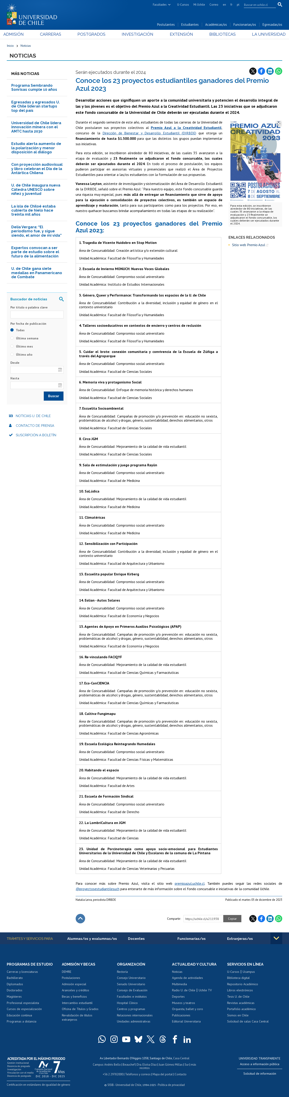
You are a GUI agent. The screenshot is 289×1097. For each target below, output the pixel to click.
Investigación (137, 34)
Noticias (26, 45)
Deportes (178, 996)
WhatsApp (278, 71)
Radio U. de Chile (183, 990)
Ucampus (249, 972)
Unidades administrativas (133, 1021)
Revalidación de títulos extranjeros (77, 1017)
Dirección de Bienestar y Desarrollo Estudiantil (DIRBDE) (149, 133)
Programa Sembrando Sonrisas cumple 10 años (34, 87)
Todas (17, 330)
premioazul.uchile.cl (190, 883)
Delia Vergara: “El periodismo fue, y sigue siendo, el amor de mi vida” (36, 231)
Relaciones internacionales (135, 1015)
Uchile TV (205, 990)
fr (231, 5)
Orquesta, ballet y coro (187, 1009)
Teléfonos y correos (138, 1074)
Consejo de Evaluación (132, 990)
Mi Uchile (199, 5)
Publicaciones (181, 1015)
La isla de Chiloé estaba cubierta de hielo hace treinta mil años (33, 210)
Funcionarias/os (244, 24)
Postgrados (93, 34)
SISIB (110, 1085)
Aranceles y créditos (75, 990)
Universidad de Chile (128, 1085)
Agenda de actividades (187, 978)
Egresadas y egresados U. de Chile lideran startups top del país (35, 106)
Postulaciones (71, 978)
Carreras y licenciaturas (22, 972)
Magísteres (14, 996)
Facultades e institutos (132, 996)
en (224, 5)
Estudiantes (190, 24)
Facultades (160, 5)
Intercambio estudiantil (77, 1003)
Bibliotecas (220, 34)
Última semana (24, 338)
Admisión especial (74, 984)
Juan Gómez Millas (171, 1065)
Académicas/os (216, 24)
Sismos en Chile (238, 1015)
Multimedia (179, 984)
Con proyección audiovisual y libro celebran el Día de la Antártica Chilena (37, 168)
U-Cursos (183, 5)
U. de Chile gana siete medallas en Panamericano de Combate (36, 272)
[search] (257, 4)
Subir (80, 918)
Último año (21, 354)
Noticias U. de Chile (33, 416)
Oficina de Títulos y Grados (80, 1009)
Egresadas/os (272, 24)
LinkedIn (270, 71)
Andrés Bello (112, 1065)
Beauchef (129, 1065)
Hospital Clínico (127, 1003)
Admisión (17, 34)
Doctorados (14, 990)
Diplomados (15, 984)
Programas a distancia (21, 1021)
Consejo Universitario (131, 978)
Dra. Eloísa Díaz (147, 1065)
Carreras (52, 34)
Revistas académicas (240, 1003)
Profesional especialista (23, 1003)
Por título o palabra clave (29, 307)
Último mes (21, 346)
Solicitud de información (259, 1073)
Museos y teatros (183, 1003)
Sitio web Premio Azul (248, 245)
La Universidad (265, 34)
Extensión (180, 34)
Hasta (14, 378)
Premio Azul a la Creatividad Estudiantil (186, 127)
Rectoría (122, 972)
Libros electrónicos (240, 990)
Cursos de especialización (24, 1009)
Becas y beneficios (74, 996)
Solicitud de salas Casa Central (248, 1021)
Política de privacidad (171, 1085)
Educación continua (19, 1015)
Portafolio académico (241, 1009)
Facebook (261, 71)
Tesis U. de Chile (238, 996)
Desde (14, 363)
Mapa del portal (163, 1074)
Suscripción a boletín (36, 435)
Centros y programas (131, 1009)
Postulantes (166, 24)
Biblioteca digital (238, 978)
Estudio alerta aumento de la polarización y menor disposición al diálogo (36, 148)
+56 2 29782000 (113, 1074)
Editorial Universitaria (186, 1021)
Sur (187, 1065)
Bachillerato (15, 978)
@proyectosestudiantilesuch (97, 889)
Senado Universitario (131, 984)
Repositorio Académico (242, 984)
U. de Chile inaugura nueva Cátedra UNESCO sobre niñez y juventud (35, 189)
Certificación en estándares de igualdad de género (38, 1085)
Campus (98, 1065)
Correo (214, 5)
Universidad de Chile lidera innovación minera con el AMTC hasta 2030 (36, 127)
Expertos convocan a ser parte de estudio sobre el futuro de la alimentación (35, 252)
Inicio (10, 45)
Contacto (180, 1074)
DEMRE (66, 972)
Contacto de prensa (35, 426)
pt (238, 5)
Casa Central (181, 1058)
